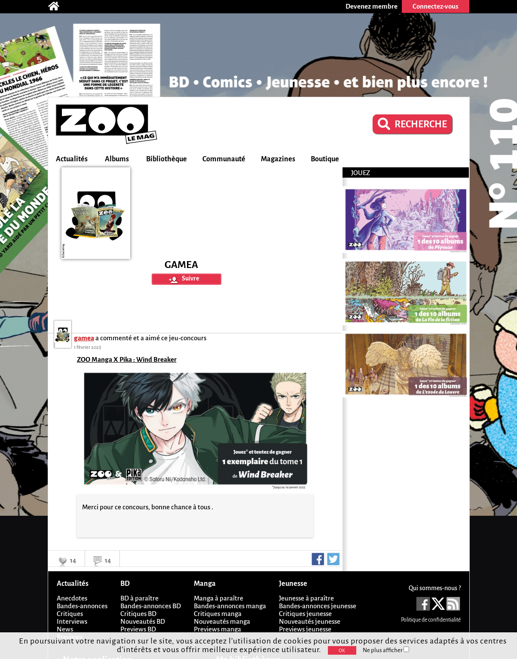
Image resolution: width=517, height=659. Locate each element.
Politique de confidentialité (431, 620)
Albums (117, 159)
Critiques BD (138, 613)
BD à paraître (139, 598)
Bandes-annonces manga (230, 606)
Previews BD (138, 629)
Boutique (325, 159)
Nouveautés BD (142, 621)
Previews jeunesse (305, 629)
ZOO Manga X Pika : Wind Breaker (127, 359)
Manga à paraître (218, 598)
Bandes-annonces (82, 606)
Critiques (70, 613)
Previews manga (217, 629)
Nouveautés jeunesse (309, 621)
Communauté (223, 159)
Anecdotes (72, 598)
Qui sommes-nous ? (435, 588)
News (65, 629)
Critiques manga (218, 613)
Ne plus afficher (386, 650)
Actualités (72, 159)
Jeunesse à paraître (306, 598)
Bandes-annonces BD (150, 606)
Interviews (72, 621)
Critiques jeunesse (305, 613)
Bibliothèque (166, 159)
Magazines (278, 159)
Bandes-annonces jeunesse (317, 606)
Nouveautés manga (222, 621)
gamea (84, 338)
